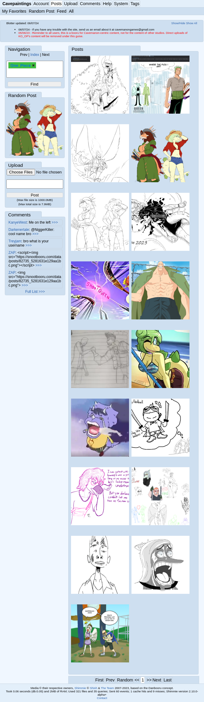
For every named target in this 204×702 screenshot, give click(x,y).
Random (125, 680)
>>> (55, 222)
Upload (70, 3)
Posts (56, 3)
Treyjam (14, 241)
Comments (90, 3)
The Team (107, 688)
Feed (61, 11)
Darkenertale (18, 230)
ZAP (11, 253)
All (71, 11)
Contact (102, 698)
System (121, 3)
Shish (93, 688)
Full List (31, 292)
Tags (135, 3)
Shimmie (80, 688)
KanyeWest (17, 222)
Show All (191, 23)
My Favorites (14, 11)
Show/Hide (178, 23)
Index (34, 55)
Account (41, 3)
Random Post (41, 11)
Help (107, 3)
